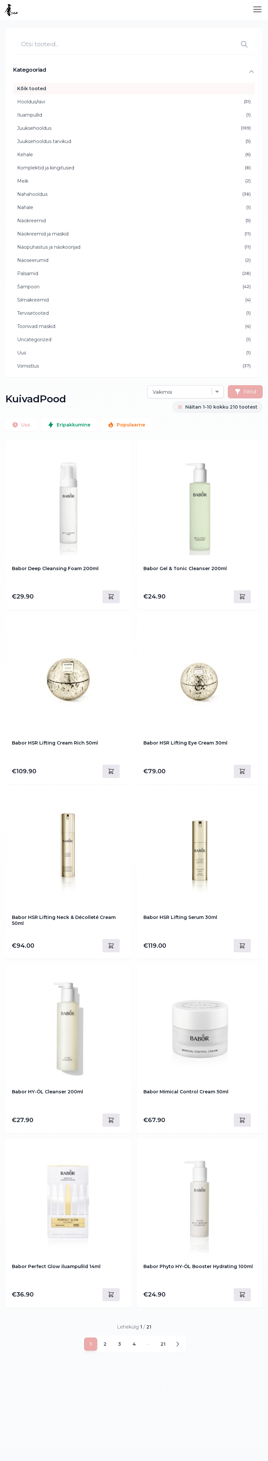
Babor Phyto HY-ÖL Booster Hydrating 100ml (198, 1266)
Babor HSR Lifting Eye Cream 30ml (185, 743)
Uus (21, 424)
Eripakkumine (68, 424)
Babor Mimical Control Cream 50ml (185, 1092)
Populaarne (126, 424)
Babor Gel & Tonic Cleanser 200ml (185, 568)
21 (163, 1344)
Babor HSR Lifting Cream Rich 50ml (55, 743)
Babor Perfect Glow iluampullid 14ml (56, 1266)
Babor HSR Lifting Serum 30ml (180, 917)
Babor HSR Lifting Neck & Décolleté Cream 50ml (64, 920)
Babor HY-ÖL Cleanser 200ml (47, 1092)
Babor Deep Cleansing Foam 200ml (55, 568)
